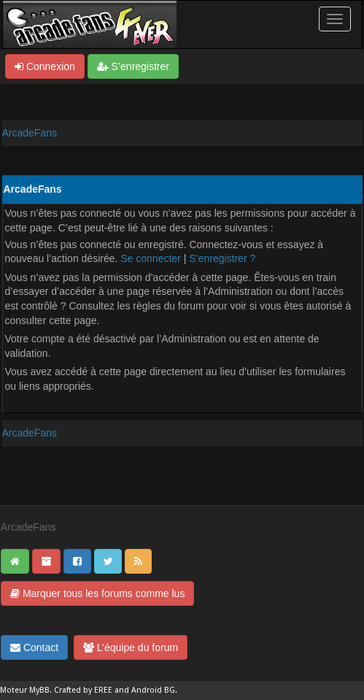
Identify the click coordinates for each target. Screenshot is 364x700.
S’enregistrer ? (222, 258)
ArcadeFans (29, 133)
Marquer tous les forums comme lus (97, 593)
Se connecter (150, 258)
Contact (34, 647)
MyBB (39, 690)
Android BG (153, 690)
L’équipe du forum (130, 647)
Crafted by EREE (83, 690)
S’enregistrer (133, 66)
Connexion (45, 66)
